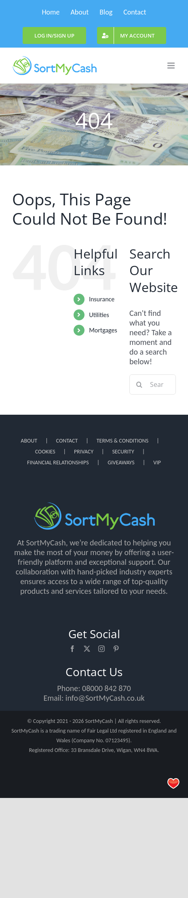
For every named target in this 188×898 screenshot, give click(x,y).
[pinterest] (116, 648)
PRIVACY (83, 451)
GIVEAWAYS (121, 462)
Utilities (99, 315)
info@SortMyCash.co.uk (105, 698)
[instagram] (101, 648)
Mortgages (103, 330)
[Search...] (152, 384)
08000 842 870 (106, 688)
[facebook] (72, 648)
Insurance (101, 299)
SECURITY (123, 451)
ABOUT (29, 440)
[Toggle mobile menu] (171, 65)
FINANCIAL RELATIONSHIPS (58, 462)
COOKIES (45, 451)
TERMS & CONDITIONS (122, 440)
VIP (157, 462)
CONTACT (67, 440)
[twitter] (87, 648)
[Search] (139, 384)
